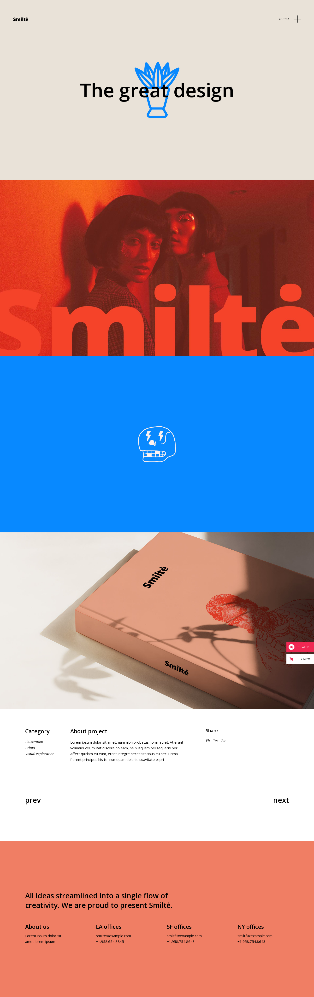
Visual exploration (39, 754)
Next (281, 800)
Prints (30, 748)
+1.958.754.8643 (181, 941)
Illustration (34, 742)
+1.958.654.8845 (110, 941)
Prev (33, 800)
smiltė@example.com (113, 935)
